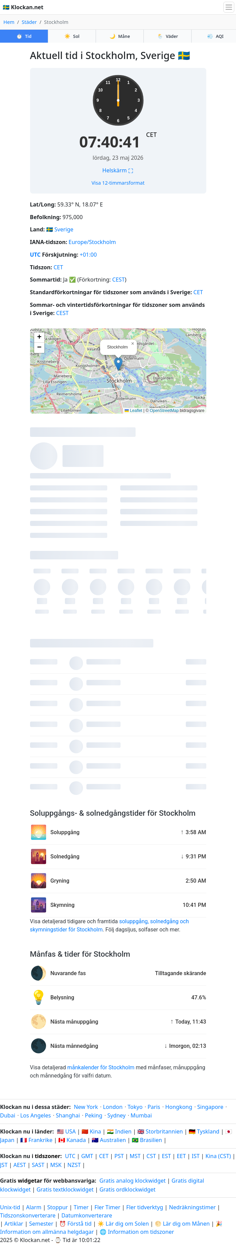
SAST (38, 1165)
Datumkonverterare (86, 1215)
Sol (72, 36)
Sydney (116, 1115)
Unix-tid (10, 1207)
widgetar (30, 1180)
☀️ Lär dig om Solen (123, 1223)
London (112, 1107)
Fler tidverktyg (145, 1207)
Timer (81, 1207)
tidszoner (47, 1156)
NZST (74, 1165)
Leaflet (133, 410)
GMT (87, 1156)
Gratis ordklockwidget (127, 1189)
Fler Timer (108, 1207)
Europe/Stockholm (92, 242)
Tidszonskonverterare (28, 1215)
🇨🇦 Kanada (72, 1140)
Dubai (7, 1115)
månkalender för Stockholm (101, 1067)
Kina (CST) (218, 1156)
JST (4, 1165)
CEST (118, 279)
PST (119, 1156)
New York (86, 1107)
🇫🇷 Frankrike (36, 1140)
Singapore (210, 1107)
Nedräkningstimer (193, 1207)
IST (195, 1156)
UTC (35, 254)
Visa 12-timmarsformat (118, 183)
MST (134, 1156)
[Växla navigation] (228, 7)
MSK (55, 1165)
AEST (19, 1165)
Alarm (33, 1207)
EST (166, 1156)
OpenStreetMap (164, 410)
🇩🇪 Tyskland (204, 1131)
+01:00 (88, 254)
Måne (120, 36)
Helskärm (118, 170)
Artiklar (13, 1223)
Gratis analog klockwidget (132, 1180)
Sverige (63, 229)
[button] (118, 364)
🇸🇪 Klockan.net (23, 7)
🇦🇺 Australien (109, 1140)
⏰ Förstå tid (75, 1223)
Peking (93, 1115)
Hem (8, 22)
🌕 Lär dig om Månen (182, 1223)
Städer (29, 22)
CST (151, 1156)
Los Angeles (35, 1115)
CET (151, 134)
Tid (23, 36)
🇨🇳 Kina (91, 1131)
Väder (167, 36)
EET (181, 1156)
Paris (154, 1107)
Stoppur (57, 1207)
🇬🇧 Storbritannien (160, 1131)
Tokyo (134, 1107)
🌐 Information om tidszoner (137, 1232)
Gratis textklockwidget (65, 1189)
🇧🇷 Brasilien (147, 1140)
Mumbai (141, 1115)
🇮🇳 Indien (119, 1131)
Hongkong (178, 1107)
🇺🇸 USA (66, 1131)
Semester (41, 1223)
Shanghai (68, 1115)
